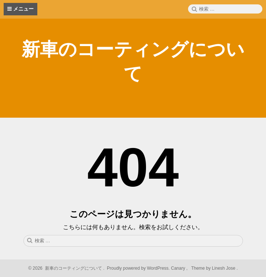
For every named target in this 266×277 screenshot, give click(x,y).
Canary (178, 268)
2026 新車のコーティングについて (67, 268)
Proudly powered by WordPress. (138, 268)
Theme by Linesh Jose (214, 268)
